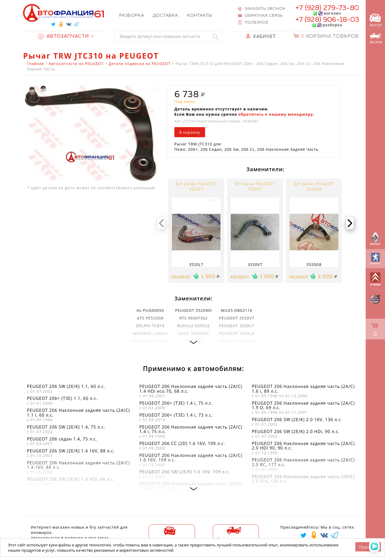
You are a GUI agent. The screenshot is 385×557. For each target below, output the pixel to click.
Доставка (165, 16)
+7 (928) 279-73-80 (327, 8)
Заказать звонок (265, 9)
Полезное (257, 22)
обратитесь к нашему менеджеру (275, 114)
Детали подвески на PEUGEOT (139, 63)
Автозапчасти (63, 36)
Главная (35, 63)
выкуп (376, 20)
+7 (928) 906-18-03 (327, 19)
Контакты (200, 16)
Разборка (131, 16)
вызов (376, 38)
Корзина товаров (330, 36)
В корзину (189, 132)
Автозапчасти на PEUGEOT (76, 63)
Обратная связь (264, 16)
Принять (368, 547)
